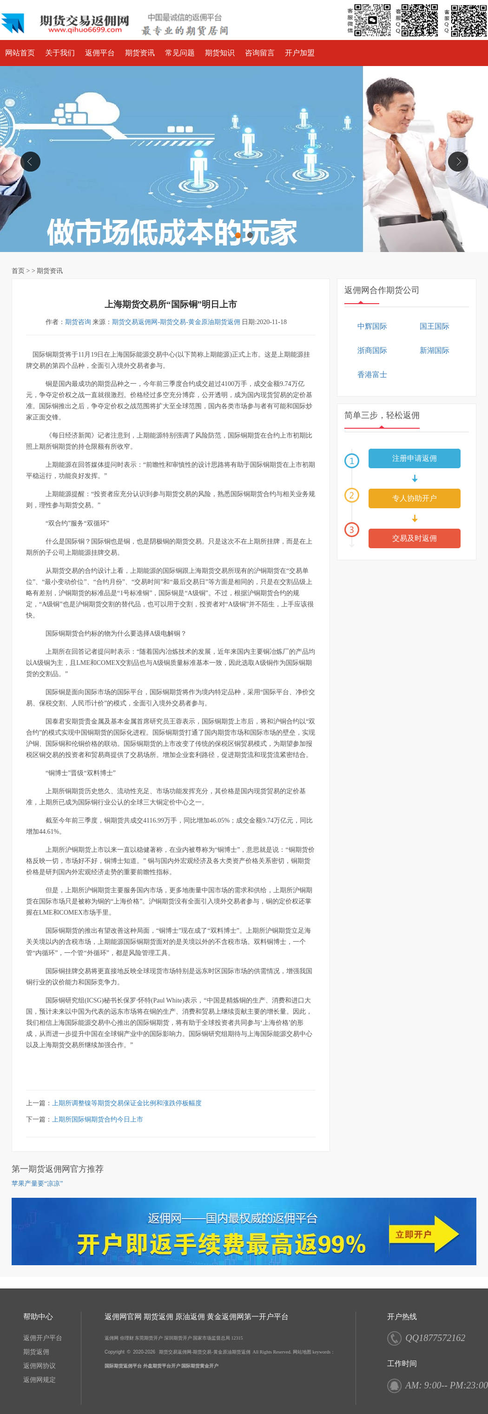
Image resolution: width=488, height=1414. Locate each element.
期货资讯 (140, 53)
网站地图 (302, 1351)
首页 (18, 270)
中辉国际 (372, 326)
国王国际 (434, 326)
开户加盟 (300, 53)
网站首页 (20, 53)
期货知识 (220, 53)
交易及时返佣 (414, 538)
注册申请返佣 (414, 458)
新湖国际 (434, 350)
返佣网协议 (39, 1365)
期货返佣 (36, 1351)
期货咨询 (78, 322)
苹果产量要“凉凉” (37, 1183)
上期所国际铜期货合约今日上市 (97, 1119)
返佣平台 (100, 53)
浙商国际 (372, 350)
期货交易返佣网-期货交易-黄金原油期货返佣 (176, 322)
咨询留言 (260, 53)
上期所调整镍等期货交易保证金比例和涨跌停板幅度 (127, 1103)
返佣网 (112, 1338)
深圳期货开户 (178, 1338)
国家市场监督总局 (211, 1338)
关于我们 (60, 53)
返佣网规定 (39, 1379)
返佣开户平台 (42, 1337)
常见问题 (180, 53)
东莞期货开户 (149, 1338)
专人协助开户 (414, 498)
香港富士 (372, 374)
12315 (237, 1338)
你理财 (127, 1338)
